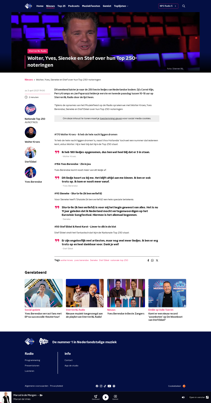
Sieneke (94, 260)
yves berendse (81, 260)
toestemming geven (111, 118)
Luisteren (29, 371)
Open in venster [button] (199, 397)
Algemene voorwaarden (36, 386)
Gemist (107, 6)
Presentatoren (32, 366)
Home (39, 6)
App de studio (71, 366)
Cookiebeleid (174, 386)
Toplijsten (121, 6)
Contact (69, 360)
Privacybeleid (56, 386)
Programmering (32, 360)
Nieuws (50, 6)
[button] (95, 397)
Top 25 (61, 6)
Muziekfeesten (91, 6)
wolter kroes (66, 260)
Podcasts (73, 6)
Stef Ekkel (104, 260)
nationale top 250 (119, 260)
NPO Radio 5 (168, 6)
